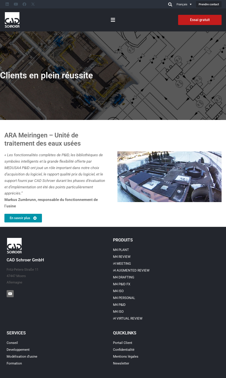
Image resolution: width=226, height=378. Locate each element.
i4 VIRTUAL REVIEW (127, 318)
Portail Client (122, 343)
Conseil (12, 343)
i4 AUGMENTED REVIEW (131, 270)
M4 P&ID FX (121, 284)
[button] (112, 20)
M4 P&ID (119, 305)
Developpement (18, 350)
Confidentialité (123, 350)
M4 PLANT (121, 250)
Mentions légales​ (125, 357)
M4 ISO (118, 291)
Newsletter (121, 363)
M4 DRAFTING (123, 277)
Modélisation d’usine (22, 357)
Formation (14, 363)
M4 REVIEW (121, 257)
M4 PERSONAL (124, 298)
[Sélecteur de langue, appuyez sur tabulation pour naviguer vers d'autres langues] (184, 4)
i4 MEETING (122, 264)
